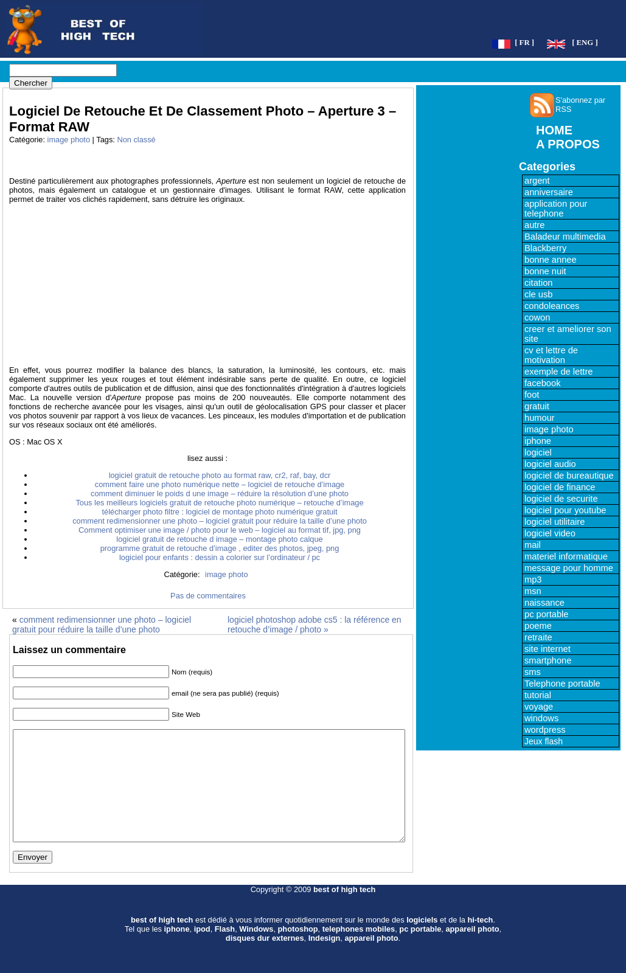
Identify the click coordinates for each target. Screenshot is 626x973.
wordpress (545, 730)
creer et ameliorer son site (567, 334)
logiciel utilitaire (554, 522)
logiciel (538, 452)
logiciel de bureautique (569, 475)
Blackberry (545, 248)
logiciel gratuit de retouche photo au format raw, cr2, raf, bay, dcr (220, 475)
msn (532, 591)
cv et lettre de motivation (551, 355)
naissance (544, 603)
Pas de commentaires (208, 595)
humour (539, 418)
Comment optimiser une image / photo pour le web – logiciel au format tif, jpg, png (219, 530)
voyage (538, 707)
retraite (538, 637)
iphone (537, 441)
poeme (538, 626)
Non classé (136, 139)
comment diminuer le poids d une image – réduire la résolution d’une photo (220, 493)
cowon (537, 317)
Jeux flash (543, 741)
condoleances (551, 306)
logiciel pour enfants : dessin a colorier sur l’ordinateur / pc (219, 557)
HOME (554, 130)
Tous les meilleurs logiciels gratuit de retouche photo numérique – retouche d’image (219, 502)
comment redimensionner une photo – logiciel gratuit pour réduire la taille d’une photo (219, 520)
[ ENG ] (585, 42)
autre (534, 225)
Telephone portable (562, 683)
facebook (542, 383)
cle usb (538, 294)
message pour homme (568, 568)
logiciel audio (550, 464)
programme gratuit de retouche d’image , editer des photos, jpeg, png (219, 548)
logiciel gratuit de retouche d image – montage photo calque (219, 539)
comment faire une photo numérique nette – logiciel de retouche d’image (219, 484)
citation (538, 283)
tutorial (537, 695)
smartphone (547, 660)
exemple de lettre (558, 371)
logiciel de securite (561, 499)
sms (532, 672)
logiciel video (550, 533)
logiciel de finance (560, 487)
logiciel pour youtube (565, 510)
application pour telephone (555, 208)
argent (537, 180)
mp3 (533, 579)
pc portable (546, 614)
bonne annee (550, 260)
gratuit (536, 406)
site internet (547, 649)
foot (531, 395)
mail (532, 545)
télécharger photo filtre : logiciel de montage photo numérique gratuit (220, 511)
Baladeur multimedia (565, 236)
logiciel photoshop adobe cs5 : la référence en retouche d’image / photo (315, 624)
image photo (68, 139)
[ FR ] (524, 42)
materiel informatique (566, 556)
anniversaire (548, 192)
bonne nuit (545, 271)
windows (541, 718)
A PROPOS (568, 144)
